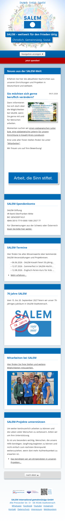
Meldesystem (50, 509)
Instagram (48, 505)
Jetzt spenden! (33, 60)
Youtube (38, 505)
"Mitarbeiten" (13, 143)
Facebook (27, 505)
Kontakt (12, 509)
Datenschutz (24, 509)
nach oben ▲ (32, 475)
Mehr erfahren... (19, 275)
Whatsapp (17, 505)
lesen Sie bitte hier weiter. (19, 229)
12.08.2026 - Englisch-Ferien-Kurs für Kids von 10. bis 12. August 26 (34, 270)
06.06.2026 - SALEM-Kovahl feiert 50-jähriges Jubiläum (34, 262)
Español (41, 2)
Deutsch (24, 2)
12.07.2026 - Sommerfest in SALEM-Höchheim (33, 266)
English (32, 2)
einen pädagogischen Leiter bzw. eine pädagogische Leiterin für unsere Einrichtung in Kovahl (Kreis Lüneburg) (31, 131)
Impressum (36, 509)
